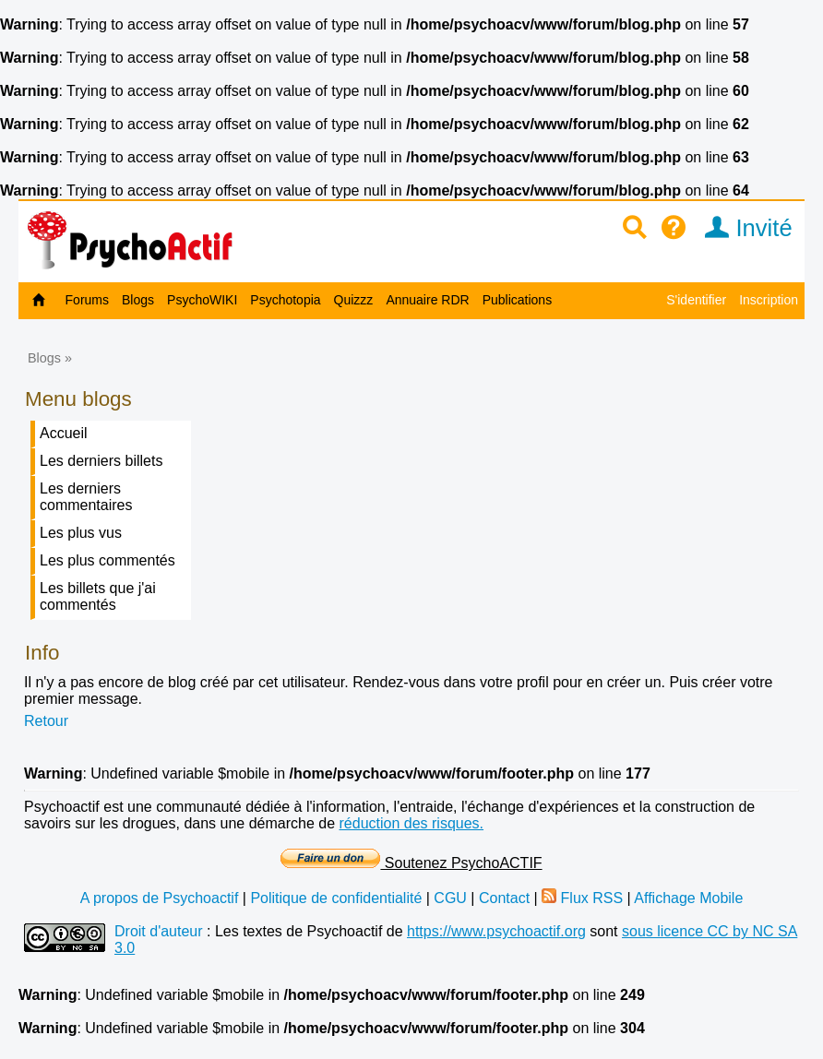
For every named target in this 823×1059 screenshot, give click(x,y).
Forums (87, 299)
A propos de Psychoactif (159, 898)
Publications (518, 299)
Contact (504, 898)
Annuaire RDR (427, 299)
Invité (742, 228)
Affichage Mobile (688, 898)
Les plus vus (81, 533)
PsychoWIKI (202, 299)
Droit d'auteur (158, 931)
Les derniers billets (101, 461)
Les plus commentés (107, 560)
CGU (450, 898)
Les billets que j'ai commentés (98, 596)
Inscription (768, 299)
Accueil (64, 433)
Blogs (138, 299)
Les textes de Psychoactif (298, 931)
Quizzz (354, 299)
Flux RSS (582, 898)
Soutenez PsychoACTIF (411, 863)
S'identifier (696, 299)
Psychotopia (285, 299)
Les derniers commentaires (86, 497)
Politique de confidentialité (336, 898)
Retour (46, 721)
